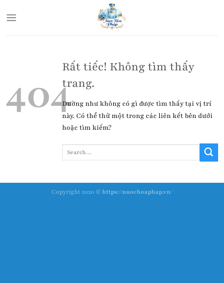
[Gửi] (209, 152)
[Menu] (11, 17)
